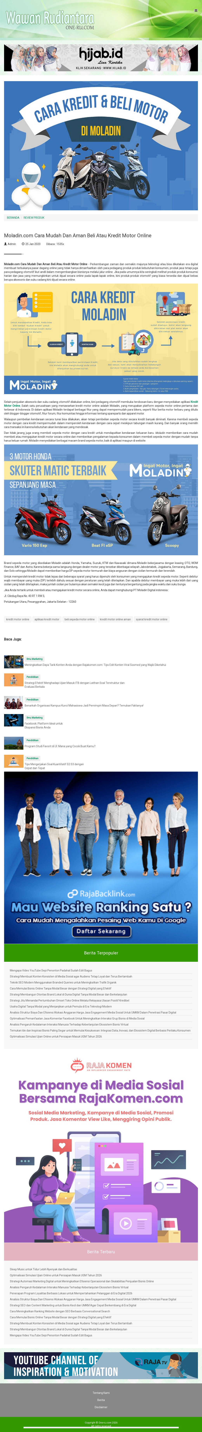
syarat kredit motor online (151, 619)
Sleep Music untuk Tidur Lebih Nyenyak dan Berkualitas (43, 1269)
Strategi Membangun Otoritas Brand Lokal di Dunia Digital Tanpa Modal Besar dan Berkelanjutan (68, 994)
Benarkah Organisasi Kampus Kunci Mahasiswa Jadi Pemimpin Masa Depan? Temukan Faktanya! (84, 705)
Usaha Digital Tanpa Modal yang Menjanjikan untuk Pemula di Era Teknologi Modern (61, 1006)
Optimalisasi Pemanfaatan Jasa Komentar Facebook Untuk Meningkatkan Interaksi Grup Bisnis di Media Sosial (77, 1018)
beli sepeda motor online (80, 619)
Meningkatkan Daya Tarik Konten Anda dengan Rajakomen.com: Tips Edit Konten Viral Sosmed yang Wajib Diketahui (95, 664)
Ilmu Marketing (34, 659)
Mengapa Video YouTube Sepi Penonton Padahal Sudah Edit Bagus (51, 970)
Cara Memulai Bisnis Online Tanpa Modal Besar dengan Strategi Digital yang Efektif (60, 988)
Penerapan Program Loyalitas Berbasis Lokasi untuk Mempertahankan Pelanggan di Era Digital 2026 (71, 1293)
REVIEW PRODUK (34, 217)
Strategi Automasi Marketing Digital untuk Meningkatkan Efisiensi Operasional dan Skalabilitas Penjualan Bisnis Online (82, 1281)
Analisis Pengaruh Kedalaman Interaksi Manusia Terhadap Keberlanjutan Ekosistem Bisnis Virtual (69, 1024)
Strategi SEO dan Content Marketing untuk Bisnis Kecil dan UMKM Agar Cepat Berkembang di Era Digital (73, 1305)
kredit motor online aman (115, 619)
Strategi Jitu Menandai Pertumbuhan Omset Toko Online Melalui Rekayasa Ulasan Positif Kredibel (69, 1000)
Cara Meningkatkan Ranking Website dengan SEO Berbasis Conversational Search (60, 1311)
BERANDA (13, 217)
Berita (101, 1400)
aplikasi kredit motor (47, 619)
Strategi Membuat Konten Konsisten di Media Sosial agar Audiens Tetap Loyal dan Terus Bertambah (71, 976)
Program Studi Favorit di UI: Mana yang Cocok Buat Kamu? (60, 746)
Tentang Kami (101, 1392)
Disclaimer (101, 1407)
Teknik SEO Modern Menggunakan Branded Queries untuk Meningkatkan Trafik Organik (63, 982)
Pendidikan (32, 677)
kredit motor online (17, 619)
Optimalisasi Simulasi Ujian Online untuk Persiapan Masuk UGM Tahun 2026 (56, 1036)
